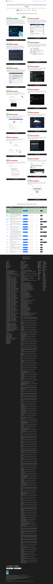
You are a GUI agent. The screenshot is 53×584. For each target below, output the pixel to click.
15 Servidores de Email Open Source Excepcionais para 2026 (29, 340)
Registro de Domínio (8, 337)
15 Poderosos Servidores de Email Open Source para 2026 (29, 364)
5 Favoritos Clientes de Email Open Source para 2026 (29, 453)
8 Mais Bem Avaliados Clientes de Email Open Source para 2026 (28, 477)
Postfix (7, 236)
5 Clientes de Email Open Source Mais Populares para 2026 (29, 331)
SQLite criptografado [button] (36, 207)
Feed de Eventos (40, 270)
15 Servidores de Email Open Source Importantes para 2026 (28, 361)
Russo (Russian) (45, 283)
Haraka (7, 242)
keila (7, 249)
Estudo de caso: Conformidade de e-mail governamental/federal (26, 290)
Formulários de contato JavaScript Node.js (26, 303)
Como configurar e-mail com (11, 277)
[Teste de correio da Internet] (17, 568)
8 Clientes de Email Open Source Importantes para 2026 (29, 505)
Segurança (39, 272)
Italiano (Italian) (44, 276)
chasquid (7, 239)
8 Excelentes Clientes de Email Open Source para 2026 (29, 393)
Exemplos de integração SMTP (10, 270)
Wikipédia (44, 221)
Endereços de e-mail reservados (25, 309)
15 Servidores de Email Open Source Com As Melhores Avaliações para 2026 (28, 523)
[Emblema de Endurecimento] (7, 572)
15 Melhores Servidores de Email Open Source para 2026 (29, 319)
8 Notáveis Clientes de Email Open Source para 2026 (29, 443)
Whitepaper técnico (23, 262)
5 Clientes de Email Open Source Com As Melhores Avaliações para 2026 (29, 525)
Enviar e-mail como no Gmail (10, 272)
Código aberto (22, 268)
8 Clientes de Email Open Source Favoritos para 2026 (28, 359)
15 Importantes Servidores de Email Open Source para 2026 (28, 455)
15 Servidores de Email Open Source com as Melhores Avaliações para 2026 (28, 382)
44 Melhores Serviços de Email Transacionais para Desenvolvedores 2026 (27, 277)
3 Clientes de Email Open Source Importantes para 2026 (28, 362)
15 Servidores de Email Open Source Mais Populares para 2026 (28, 330)
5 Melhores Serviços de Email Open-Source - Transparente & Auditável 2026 (29, 275)
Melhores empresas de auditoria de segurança (27, 288)
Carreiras (39, 279)
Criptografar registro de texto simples (11, 338)
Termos (39, 274)
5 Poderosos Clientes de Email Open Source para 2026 (29, 507)
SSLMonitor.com (8, 343)
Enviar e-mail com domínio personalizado (11, 271)
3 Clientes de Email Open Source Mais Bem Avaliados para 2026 (28, 328)
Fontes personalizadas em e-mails (25, 295)
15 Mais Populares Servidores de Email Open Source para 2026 (28, 472)
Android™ (8, 264)
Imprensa (39, 278)
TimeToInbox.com (8, 340)
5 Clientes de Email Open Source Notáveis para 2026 (28, 536)
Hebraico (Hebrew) (44, 272)
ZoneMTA (7, 247)
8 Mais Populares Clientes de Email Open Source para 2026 (29, 473)
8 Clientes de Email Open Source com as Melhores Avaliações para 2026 (29, 430)
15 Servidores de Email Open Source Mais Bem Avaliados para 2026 (29, 326)
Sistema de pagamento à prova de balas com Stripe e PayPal (29, 313)
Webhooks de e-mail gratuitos (25, 265)
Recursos (7, 332)
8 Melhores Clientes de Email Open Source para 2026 (28, 321)
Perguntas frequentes (26, 258)
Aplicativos (8, 261)
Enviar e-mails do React (24, 311)
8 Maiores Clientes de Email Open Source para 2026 (29, 401)
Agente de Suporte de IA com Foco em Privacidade (27, 289)
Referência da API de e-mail (24, 264)
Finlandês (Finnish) (44, 268)
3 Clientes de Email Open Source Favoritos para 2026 (29, 544)
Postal (7, 244)
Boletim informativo (39, 263)
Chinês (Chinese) (45, 263)
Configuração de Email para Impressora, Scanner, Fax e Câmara (13, 274)
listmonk (7, 251)
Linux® (7, 265)
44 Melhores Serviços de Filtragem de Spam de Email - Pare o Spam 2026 (29, 281)
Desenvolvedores (23, 261)
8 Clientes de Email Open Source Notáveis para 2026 (29, 395)
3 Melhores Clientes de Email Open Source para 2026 (29, 416)
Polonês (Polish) (45, 281)
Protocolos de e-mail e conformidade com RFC (27, 296)
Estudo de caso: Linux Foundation (25, 293)
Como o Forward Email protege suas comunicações (27, 314)
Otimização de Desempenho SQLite (25, 310)
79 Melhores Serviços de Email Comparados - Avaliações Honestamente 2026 (28, 272)
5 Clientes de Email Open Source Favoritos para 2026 (28, 405)
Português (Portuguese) (44, 282)
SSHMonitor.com (8, 342)
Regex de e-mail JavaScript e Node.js (25, 297)
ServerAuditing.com (8, 341)
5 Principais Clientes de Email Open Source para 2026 (28, 338)
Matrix (39, 266)
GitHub (39, 264)
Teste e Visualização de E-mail (25, 298)
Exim (7, 232)
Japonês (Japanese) (44, 277)
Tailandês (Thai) (45, 286)
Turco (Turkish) (44, 287)
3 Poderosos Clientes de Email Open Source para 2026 (28, 412)
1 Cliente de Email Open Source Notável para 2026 (29, 348)
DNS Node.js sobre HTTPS (24, 304)
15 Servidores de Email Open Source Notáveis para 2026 (29, 347)
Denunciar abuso (39, 277)
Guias (7, 269)
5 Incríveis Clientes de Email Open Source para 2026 (29, 447)
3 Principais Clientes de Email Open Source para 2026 (29, 419)
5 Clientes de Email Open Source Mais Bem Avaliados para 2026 (28, 335)
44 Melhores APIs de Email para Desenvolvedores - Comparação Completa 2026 (27, 279)
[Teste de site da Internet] (10, 568)
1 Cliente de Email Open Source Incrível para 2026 (28, 352)
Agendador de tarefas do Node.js (25, 306)
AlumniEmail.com (8, 339)
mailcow (7, 224)
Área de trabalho (8, 266)
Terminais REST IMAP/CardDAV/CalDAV (26, 294)
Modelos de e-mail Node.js (24, 305)
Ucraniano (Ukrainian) (44, 288)
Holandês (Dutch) (45, 266)
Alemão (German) (44, 270)
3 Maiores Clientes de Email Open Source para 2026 (29, 541)
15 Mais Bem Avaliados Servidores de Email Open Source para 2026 (29, 468)
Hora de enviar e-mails (9, 335)
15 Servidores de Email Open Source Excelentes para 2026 (28, 344)
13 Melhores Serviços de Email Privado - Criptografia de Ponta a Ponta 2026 (29, 274)
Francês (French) (45, 269)
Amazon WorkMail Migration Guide (25, 284)
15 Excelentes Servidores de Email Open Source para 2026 (29, 392)
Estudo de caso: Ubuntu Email (25, 292)
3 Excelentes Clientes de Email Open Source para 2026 (29, 534)
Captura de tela (25, 210)
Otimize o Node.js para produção (25, 300)
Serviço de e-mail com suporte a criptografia (26, 301)
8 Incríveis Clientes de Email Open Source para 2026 (29, 398)
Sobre (38, 271)
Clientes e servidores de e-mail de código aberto (29, 317)
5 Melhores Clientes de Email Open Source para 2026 (29, 355)
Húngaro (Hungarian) (44, 274)
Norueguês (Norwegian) (44, 280)
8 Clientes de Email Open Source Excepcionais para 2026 (29, 390)
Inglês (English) (44, 267)
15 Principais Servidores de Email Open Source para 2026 (28, 322)
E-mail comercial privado (9, 333)
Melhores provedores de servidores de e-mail (27, 286)
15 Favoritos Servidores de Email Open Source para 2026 (28, 451)
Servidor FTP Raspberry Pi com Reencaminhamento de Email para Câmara (13, 276)
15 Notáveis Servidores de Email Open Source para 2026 (28, 441)
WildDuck (7, 229)
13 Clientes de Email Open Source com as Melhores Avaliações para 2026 (29, 384)
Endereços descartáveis (9, 336)
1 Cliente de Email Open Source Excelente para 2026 (28, 346)
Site (41, 210)
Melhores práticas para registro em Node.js (26, 287)
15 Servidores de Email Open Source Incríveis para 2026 (28, 350)
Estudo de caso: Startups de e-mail (25, 312)
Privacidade (39, 273)
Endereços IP (22, 263)
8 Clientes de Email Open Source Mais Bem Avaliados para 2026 (28, 377)
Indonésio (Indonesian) (44, 275)
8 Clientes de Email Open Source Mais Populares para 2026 (29, 380)
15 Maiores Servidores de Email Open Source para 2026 (28, 400)
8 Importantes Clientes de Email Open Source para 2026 (29, 457)
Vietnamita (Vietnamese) (44, 290)
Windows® (7, 263)
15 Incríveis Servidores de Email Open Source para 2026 (28, 397)
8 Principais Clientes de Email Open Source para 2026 (29, 324)
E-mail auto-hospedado (24, 266)
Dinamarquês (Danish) (44, 265)
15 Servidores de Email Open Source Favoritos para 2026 (29, 357)
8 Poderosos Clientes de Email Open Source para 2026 (28, 366)
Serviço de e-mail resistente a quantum (26, 308)
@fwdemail (40, 265)
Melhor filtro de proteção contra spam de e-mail (27, 285)
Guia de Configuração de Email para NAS (11, 273)
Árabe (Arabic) (44, 262)
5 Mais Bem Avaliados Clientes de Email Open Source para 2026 (28, 470)
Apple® (7, 262)
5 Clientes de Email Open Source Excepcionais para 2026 (29, 342)
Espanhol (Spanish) (44, 284)
